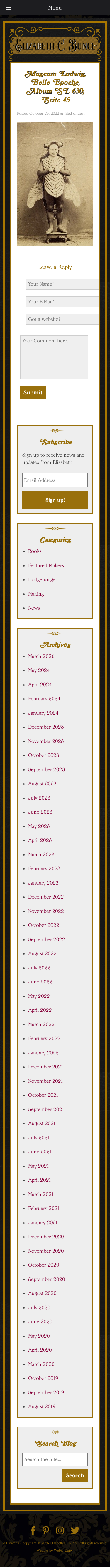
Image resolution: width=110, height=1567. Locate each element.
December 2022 (46, 897)
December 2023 (46, 727)
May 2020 (39, 1336)
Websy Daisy (63, 1550)
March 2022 (41, 1024)
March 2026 (41, 656)
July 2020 (39, 1307)
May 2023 (39, 826)
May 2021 (38, 1166)
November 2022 (46, 911)
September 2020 (46, 1279)
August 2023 (42, 783)
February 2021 (44, 1208)
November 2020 (46, 1251)
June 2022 (40, 982)
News (34, 608)
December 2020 (46, 1236)
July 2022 (39, 968)
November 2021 (45, 1081)
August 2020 (42, 1293)
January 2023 (43, 883)
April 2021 (39, 1180)
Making (36, 594)
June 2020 (40, 1321)
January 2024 (43, 713)
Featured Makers (46, 565)
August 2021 (42, 1123)
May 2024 (39, 670)
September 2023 (46, 769)
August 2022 (42, 953)
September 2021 (46, 1109)
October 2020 (43, 1265)
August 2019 (42, 1406)
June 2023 (40, 812)
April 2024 (40, 684)
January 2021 (43, 1222)
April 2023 (40, 840)
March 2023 (41, 854)
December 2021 (45, 1067)
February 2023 (44, 868)
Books (35, 551)
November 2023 (46, 741)
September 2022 (46, 939)
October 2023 (43, 755)
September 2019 (46, 1392)
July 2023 (39, 798)
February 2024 (44, 698)
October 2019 (43, 1378)
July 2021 (39, 1138)
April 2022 (40, 1010)
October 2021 (43, 1095)
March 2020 (41, 1364)
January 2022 (43, 1053)
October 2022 (43, 925)
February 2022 (44, 1038)
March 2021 (41, 1194)
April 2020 (40, 1350)
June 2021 (40, 1152)
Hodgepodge (41, 579)
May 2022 (39, 996)
